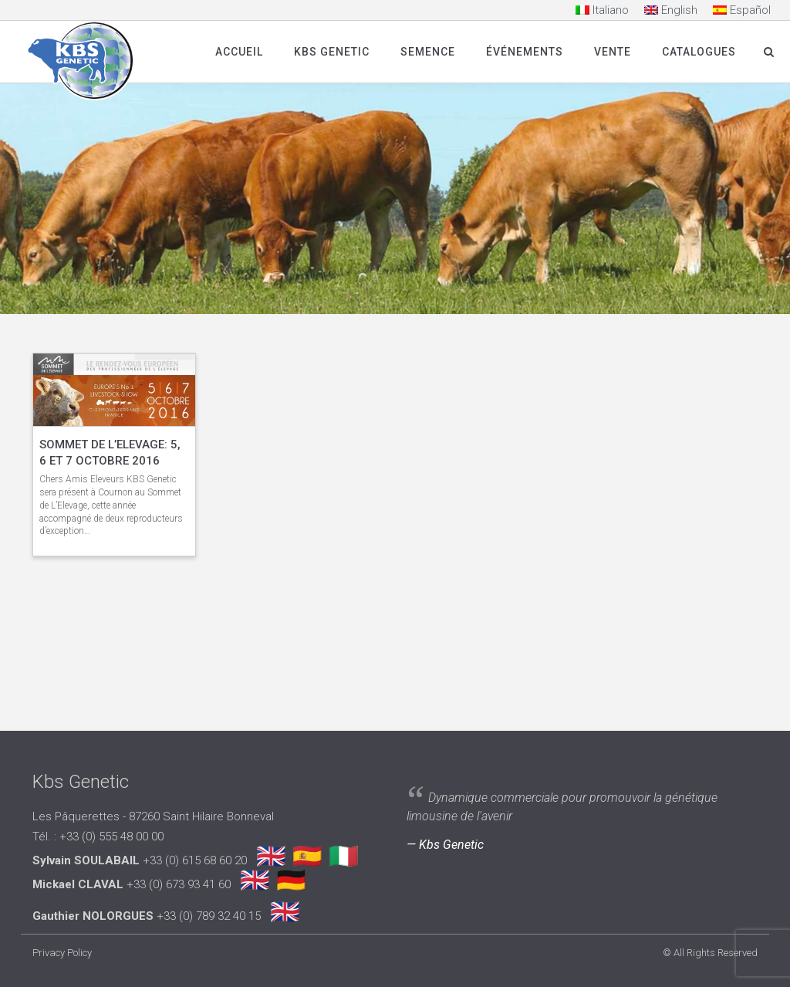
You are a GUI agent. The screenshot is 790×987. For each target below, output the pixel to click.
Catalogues (699, 52)
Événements (524, 52)
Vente (612, 52)
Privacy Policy (62, 952)
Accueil (239, 52)
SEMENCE (427, 52)
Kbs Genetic (332, 52)
